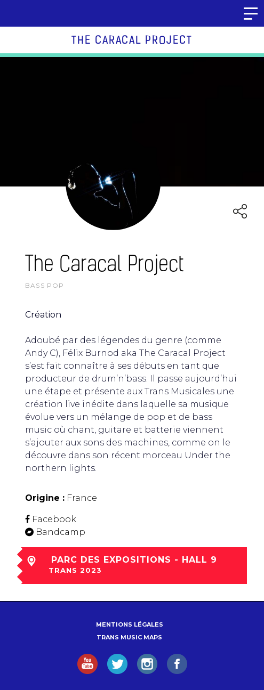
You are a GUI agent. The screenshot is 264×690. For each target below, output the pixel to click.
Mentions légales (129, 624)
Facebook (54, 519)
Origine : (45, 498)
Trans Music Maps (129, 637)
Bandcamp (60, 532)
